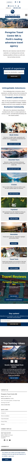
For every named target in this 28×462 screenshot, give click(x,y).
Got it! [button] (6, 459)
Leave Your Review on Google (14, 299)
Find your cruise (14, 193)
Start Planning (14, 268)
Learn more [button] (11, 456)
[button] (18, 6)
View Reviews (13, 296)
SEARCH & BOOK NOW (14, 144)
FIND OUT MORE (14, 218)
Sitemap (2, 424)
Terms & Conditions (5, 415)
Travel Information (5, 418)
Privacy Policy (19, 327)
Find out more (14, 378)
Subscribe (11, 6)
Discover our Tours (14, 168)
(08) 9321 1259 (17, 8)
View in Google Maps (5, 404)
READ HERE (14, 243)
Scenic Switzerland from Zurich (14, 366)
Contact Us (3, 413)
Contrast (9, 2)
